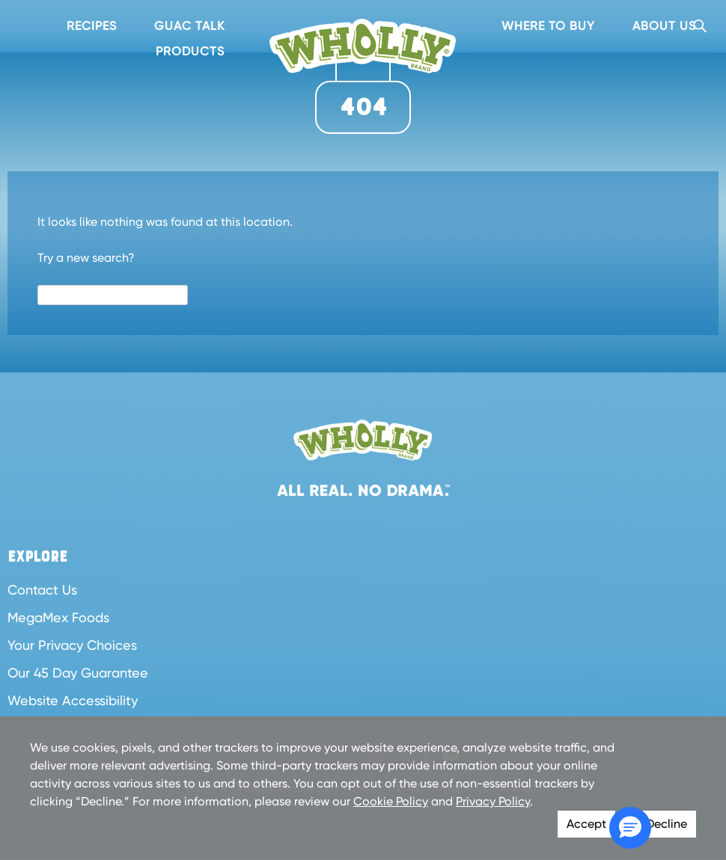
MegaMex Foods (58, 617)
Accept (586, 824)
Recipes (92, 26)
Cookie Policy (390, 801)
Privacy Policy (493, 801)
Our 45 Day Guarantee (77, 673)
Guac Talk (189, 26)
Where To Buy (548, 26)
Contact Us (42, 590)
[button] (630, 828)
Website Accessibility (72, 700)
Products (190, 51)
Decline (666, 824)
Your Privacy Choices (72, 645)
